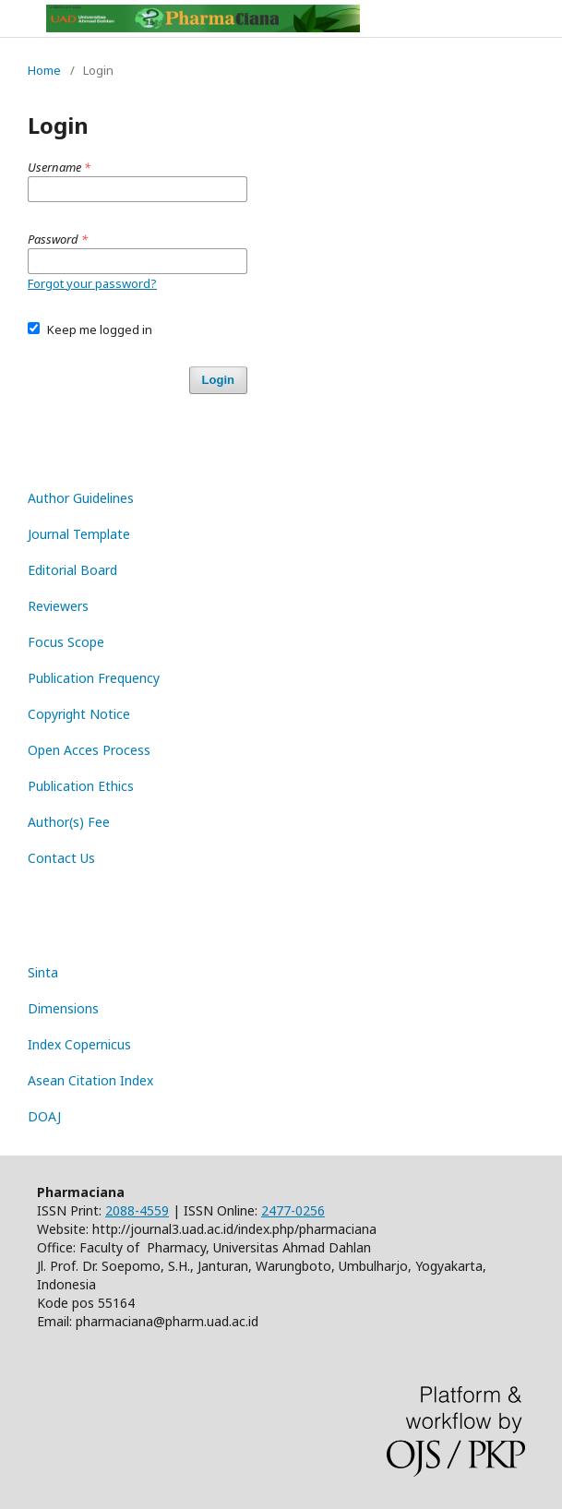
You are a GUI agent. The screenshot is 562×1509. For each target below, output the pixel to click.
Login (218, 380)
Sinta (43, 972)
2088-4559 (137, 1210)
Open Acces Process (89, 750)
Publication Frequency (94, 678)
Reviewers (58, 606)
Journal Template (79, 534)
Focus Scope (66, 642)
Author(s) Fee (69, 822)
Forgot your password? (92, 283)
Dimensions (63, 1008)
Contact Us (61, 858)
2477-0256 (293, 1210)
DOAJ (44, 1116)
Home (44, 70)
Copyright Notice (79, 714)
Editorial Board (72, 570)
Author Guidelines (81, 498)
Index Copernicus (79, 1044)
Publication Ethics (81, 786)
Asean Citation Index (90, 1080)
